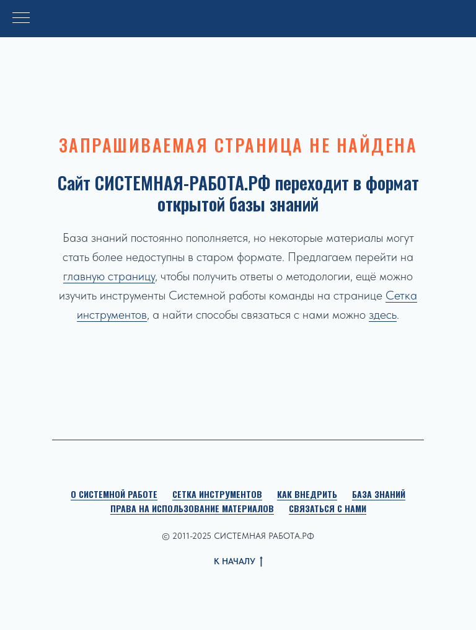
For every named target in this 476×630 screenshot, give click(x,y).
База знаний (378, 493)
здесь (383, 314)
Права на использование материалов (192, 508)
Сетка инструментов (217, 493)
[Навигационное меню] (21, 18)
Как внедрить (307, 493)
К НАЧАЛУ (238, 562)
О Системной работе (114, 493)
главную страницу (109, 275)
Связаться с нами (327, 508)
